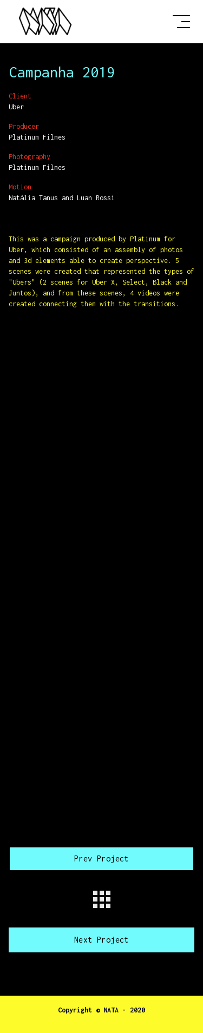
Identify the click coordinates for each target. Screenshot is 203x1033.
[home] (101, 21)
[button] (181, 21)
